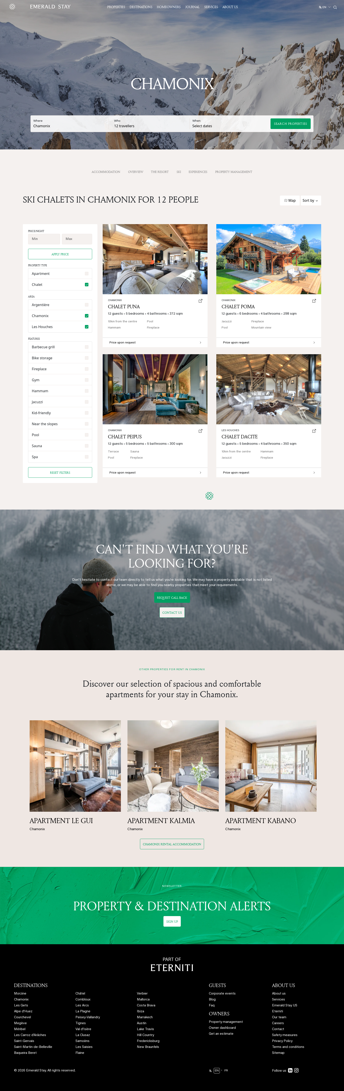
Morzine (20, 993)
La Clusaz (82, 1035)
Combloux (82, 999)
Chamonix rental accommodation (172, 844)
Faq (212, 1005)
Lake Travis (145, 1029)
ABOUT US (283, 985)
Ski (179, 172)
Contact (278, 1029)
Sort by (308, 200)
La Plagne (82, 1011)
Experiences (198, 172)
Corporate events (222, 993)
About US (230, 7)
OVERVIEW (135, 172)
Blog (212, 999)
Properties (116, 7)
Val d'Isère (83, 1029)
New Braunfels (148, 1047)
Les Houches (230, 430)
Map (292, 200)
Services (211, 7)
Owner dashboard (222, 1028)
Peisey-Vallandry (87, 1017)
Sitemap (278, 1053)
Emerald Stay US (284, 1005)
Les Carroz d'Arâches (30, 1035)
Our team (279, 1017)
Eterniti (277, 1011)
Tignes (80, 1023)
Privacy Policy (282, 1041)
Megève (20, 1023)
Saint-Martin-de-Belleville (33, 1047)
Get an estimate (221, 1034)
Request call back (172, 597)
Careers (278, 1023)
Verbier (142, 993)
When (196, 121)
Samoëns (82, 1041)
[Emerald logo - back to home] (41, 6)
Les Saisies (84, 1047)
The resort (160, 172)
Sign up (172, 921)
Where (38, 121)
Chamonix (228, 300)
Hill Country (145, 1035)
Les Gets (21, 1005)
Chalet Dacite (240, 436)
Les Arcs (82, 1005)
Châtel (80, 993)
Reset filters (60, 472)
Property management (226, 1022)
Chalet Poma (238, 306)
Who (117, 121)
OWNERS (219, 1013)
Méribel (19, 1029)
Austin (141, 1023)
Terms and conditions (288, 1047)
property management (233, 172)
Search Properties (290, 124)
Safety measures (284, 1035)
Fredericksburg (148, 1041)
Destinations (141, 7)
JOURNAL (192, 7)
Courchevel (22, 1017)
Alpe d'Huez (23, 1011)
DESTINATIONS (31, 985)
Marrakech (145, 1017)
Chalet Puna (124, 306)
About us (279, 993)
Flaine (79, 1053)
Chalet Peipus (125, 436)
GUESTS (217, 985)
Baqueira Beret (25, 1053)
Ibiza (140, 1011)
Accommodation (106, 172)
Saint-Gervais (24, 1041)
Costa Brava (146, 1005)
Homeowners (169, 7)
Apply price (60, 254)
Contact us (172, 612)
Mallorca (143, 999)
